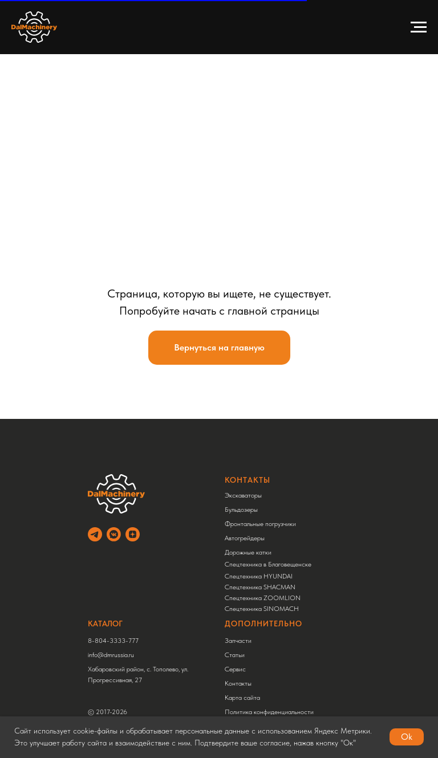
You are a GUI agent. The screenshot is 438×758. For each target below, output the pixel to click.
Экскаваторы (243, 495)
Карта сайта (242, 698)
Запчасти (238, 641)
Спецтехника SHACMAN (260, 587)
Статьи (235, 655)
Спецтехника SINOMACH (262, 609)
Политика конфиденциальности (269, 712)
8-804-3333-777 (113, 641)
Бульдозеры (241, 510)
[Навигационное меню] (419, 27)
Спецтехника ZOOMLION (263, 598)
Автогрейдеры (245, 538)
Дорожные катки (248, 552)
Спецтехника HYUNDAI (259, 576)
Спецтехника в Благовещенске (268, 564)
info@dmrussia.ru (111, 655)
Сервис (235, 669)
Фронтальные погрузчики (260, 524)
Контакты (238, 683)
